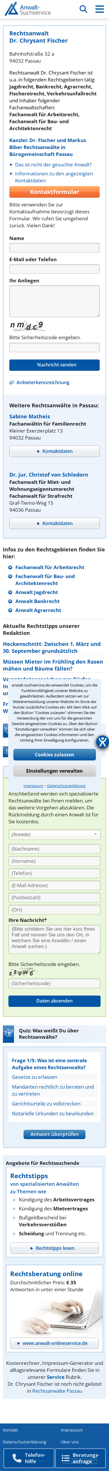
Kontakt (10, 1430)
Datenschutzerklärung (66, 785)
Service (56, 1377)
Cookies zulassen (54, 754)
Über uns (70, 1442)
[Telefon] (54, 269)
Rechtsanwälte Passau (57, 1391)
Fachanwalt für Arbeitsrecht (49, 567)
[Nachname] (54, 849)
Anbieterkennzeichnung (43, 382)
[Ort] (54, 910)
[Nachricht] (54, 301)
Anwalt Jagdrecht (36, 592)
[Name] (54, 248)
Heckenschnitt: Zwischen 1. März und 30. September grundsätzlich (52, 647)
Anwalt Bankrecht (37, 601)
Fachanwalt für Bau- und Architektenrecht (45, 579)
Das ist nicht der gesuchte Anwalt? (53, 164)
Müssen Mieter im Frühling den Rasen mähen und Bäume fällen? (53, 665)
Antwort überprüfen (55, 1134)
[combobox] (55, 834)
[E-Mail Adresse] (54, 885)
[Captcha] (54, 347)
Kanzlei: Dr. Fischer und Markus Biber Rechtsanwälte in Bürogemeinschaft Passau (47, 147)
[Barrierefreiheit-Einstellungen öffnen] (102, 742)
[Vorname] (54, 861)
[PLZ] (54, 897)
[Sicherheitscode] (54, 983)
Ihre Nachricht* (27, 920)
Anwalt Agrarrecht (38, 610)
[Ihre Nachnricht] (54, 939)
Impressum (33, 785)
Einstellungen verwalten (54, 771)
